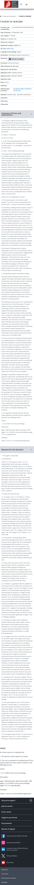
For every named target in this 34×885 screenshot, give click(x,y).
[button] (17, 114)
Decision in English (16, 59)
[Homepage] (0, 16)
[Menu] (26, 4)
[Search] (21, 4)
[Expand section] (31, 800)
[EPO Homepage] (11, 4)
